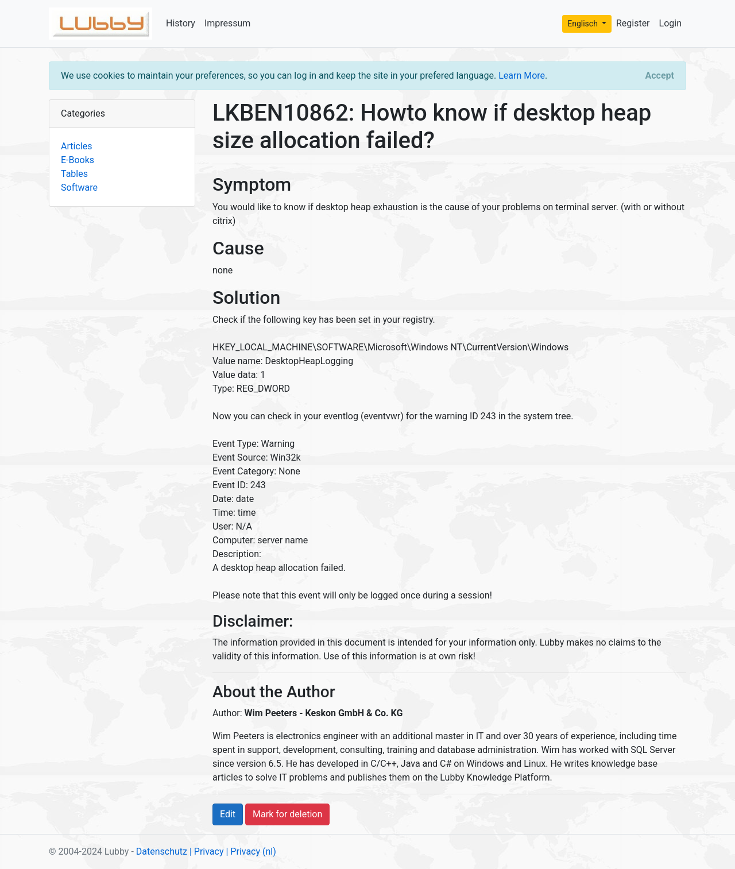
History (180, 23)
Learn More (521, 75)
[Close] (660, 76)
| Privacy (206, 851)
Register (633, 23)
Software (79, 187)
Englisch (583, 23)
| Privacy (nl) (251, 851)
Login (670, 23)
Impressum (227, 23)
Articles (76, 146)
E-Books (77, 160)
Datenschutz (161, 851)
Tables (74, 173)
